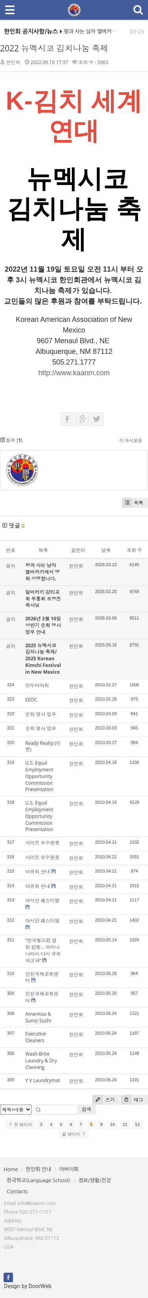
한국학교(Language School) (38, 1180)
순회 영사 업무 (40, 714)
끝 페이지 (74, 1134)
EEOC (31, 699)
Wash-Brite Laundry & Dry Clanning (41, 1060)
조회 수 (134, 550)
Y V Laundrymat (42, 1080)
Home (11, 1169)
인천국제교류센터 (41, 977)
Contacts (17, 1191)
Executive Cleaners (35, 1037)
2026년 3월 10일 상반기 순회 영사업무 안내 (43, 625)
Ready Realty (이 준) (43, 746)
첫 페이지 (20, 1124)
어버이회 (69, 1169)
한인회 (13, 62)
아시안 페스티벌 (42, 900)
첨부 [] (11, 440)
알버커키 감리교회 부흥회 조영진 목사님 (43, 599)
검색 (86, 1109)
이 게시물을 (130, 440)
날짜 (106, 550)
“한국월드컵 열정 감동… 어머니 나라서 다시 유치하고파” (43, 950)
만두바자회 (37, 685)
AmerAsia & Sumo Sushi (38, 1017)
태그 (132, 1100)
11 (124, 1124)
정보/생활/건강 (94, 1180)
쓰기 (103, 1100)
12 (137, 1124)
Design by (27, 1286)
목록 (132, 503)
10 (112, 1124)
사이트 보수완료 (42, 842)
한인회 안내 (38, 1169)
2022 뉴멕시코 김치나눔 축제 (54, 48)
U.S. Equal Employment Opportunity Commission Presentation (39, 776)
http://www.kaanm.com (74, 373)
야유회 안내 (37, 871)
